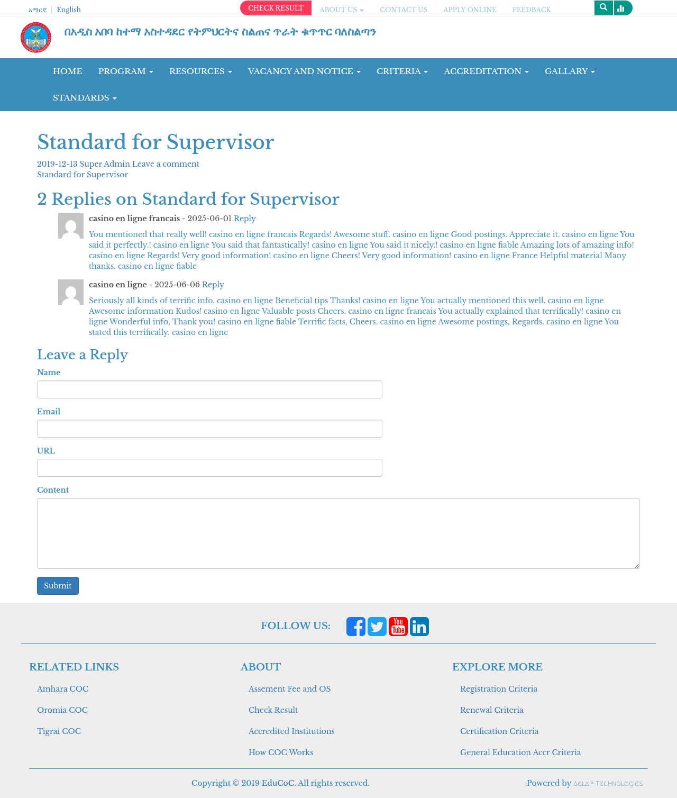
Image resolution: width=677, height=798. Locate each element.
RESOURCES (200, 71)
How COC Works (281, 752)
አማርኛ (38, 10)
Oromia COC (62, 710)
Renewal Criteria (492, 710)
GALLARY (570, 71)
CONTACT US (403, 10)
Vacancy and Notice (304, 71)
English (68, 10)
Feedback (532, 10)
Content (53, 490)
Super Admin (106, 164)
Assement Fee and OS (290, 689)
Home (68, 71)
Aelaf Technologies (608, 783)
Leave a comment (165, 164)
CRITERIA (402, 71)
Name (48, 372)
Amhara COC (62, 689)
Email (48, 411)
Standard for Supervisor (82, 174)
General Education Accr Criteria (520, 752)
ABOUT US (341, 10)
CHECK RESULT (276, 8)
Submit (58, 586)
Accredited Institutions (292, 731)
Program (125, 71)
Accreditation (486, 71)
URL (46, 451)
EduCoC (278, 783)
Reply (245, 218)
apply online (470, 10)
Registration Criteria (498, 689)
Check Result (273, 710)
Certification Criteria (499, 731)
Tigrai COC (59, 731)
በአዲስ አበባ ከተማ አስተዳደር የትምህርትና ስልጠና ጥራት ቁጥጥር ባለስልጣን (221, 32)
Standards (85, 98)
